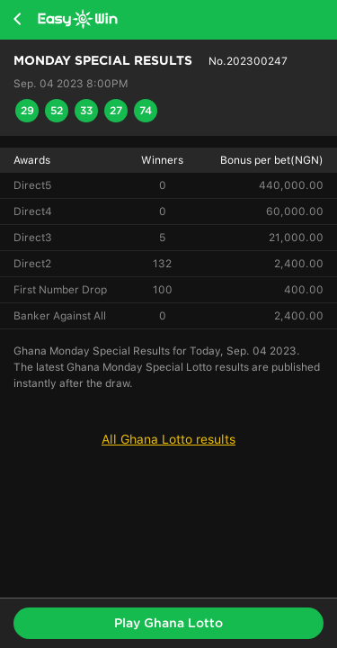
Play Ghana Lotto (168, 623)
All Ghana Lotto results (168, 439)
